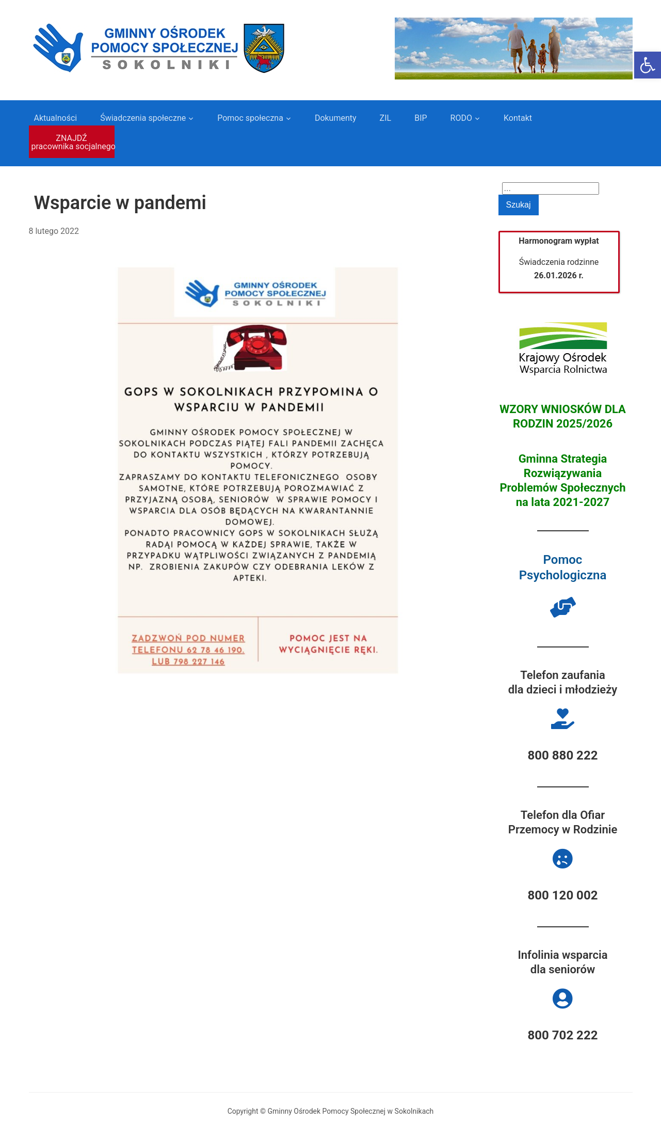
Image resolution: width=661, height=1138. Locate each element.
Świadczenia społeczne (143, 118)
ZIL (386, 118)
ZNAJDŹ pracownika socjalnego (73, 142)
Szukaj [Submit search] (518, 204)
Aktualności (55, 118)
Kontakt (518, 118)
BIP (420, 118)
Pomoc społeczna (250, 118)
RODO (461, 118)
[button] (647, 65)
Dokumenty (336, 118)
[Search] (550, 188)
